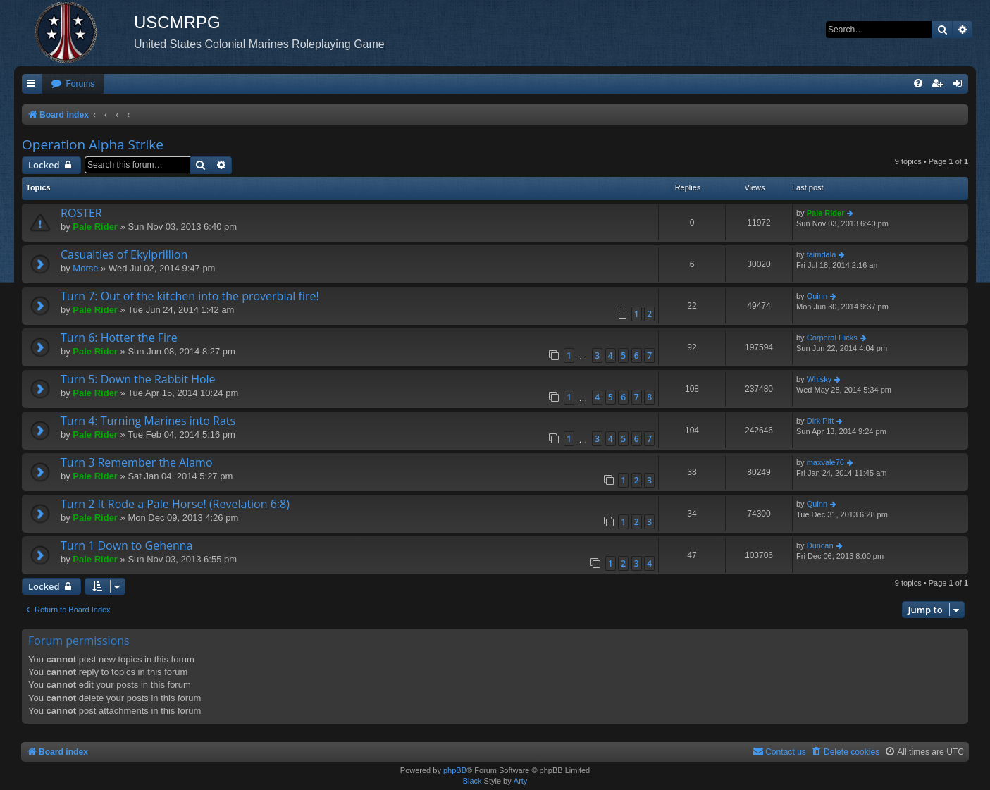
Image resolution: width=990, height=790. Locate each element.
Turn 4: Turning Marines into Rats (148, 420)
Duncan (820, 545)
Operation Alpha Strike (92, 144)
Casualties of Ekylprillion (124, 254)
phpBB (454, 770)
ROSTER (81, 213)
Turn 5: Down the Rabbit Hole (138, 379)
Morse (85, 268)
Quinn (817, 296)
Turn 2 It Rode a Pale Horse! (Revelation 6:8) (175, 504)
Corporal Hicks (832, 337)
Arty (521, 781)
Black (472, 781)
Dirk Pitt (820, 420)
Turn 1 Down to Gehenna (126, 545)
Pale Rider (95, 226)
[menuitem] (72, 84)
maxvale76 (825, 462)
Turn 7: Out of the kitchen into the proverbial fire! (190, 296)
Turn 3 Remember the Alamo (137, 462)
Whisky (819, 379)
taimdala (821, 254)
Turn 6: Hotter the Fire (119, 337)
